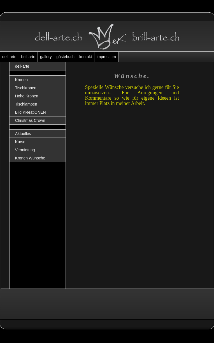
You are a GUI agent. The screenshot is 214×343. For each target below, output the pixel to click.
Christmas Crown (30, 120)
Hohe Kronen (26, 96)
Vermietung (25, 150)
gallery (46, 56)
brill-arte (28, 56)
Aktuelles (23, 133)
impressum (106, 56)
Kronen (21, 79)
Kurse (20, 142)
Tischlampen (26, 104)
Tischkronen (25, 88)
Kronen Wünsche (30, 158)
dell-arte (9, 56)
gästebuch (65, 56)
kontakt (85, 56)
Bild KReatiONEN (30, 112)
